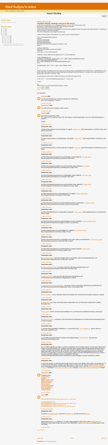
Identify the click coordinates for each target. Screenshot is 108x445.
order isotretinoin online (50, 267)
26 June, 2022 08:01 (45, 416)
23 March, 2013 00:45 (46, 306)
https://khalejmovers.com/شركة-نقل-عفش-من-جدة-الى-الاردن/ (58, 406)
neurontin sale (84, 337)
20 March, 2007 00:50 (46, 103)
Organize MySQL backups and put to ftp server (13, 43)
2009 (4, 31)
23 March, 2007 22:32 (46, 110)
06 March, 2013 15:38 (46, 197)
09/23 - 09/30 (7, 35)
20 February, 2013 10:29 (46, 133)
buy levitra (77, 147)
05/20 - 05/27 (7, 39)
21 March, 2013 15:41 (46, 289)
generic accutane (90, 203)
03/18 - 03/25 (7, 42)
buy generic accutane (96, 239)
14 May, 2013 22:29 (45, 370)
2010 (4, 30)
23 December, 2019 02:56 (47, 408)
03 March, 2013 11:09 (46, 179)
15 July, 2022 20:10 (45, 427)
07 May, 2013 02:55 (45, 358)
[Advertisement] (47, 433)
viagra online (87, 184)
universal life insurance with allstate (89, 367)
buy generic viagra (81, 230)
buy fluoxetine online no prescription (53, 285)
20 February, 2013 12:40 (46, 142)
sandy (43, 394)
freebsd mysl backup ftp (45, 89)
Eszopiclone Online (48, 319)
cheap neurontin (47, 276)
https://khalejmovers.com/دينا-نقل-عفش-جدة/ (53, 404)
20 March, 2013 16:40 (46, 262)
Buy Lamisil (46, 311)
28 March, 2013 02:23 (46, 332)
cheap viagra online (82, 193)
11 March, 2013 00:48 (46, 253)
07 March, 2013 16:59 (46, 243)
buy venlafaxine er (85, 328)
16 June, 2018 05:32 (45, 392)
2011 (4, 28)
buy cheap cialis (86, 175)
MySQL (53, 25)
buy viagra (87, 166)
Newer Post (40, 438)
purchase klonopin (48, 258)
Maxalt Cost (46, 302)
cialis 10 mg (76, 129)
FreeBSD (69, 25)
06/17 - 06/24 (7, 38)
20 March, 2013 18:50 (46, 271)
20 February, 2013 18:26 (46, 151)
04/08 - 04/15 (7, 41)
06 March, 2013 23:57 (46, 225)
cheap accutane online (89, 221)
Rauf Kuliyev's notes (20, 7)
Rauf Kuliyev (45, 105)
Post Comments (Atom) (50, 441)
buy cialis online (86, 157)
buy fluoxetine (47, 294)
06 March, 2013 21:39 (46, 216)
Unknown (44, 96)
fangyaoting (44, 372)
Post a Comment (41, 429)
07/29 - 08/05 (7, 37)
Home (72, 438)
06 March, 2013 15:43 (46, 207)
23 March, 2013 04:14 (46, 323)
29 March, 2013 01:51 (46, 342)
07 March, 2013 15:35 (46, 234)
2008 (4, 33)
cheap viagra (78, 138)
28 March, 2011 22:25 (46, 124)
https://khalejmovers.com (48, 401)
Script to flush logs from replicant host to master (14, 45)
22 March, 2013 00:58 (46, 297)
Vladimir (43, 113)
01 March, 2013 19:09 (46, 161)
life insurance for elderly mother (63, 367)
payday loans (86, 249)
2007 (4, 34)
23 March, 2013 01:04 (46, 314)
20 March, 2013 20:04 (46, 280)
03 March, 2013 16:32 (46, 188)
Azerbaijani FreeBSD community (8, 22)
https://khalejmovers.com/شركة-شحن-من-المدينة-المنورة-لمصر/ (58, 399)
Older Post (104, 438)
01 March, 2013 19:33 (46, 170)
